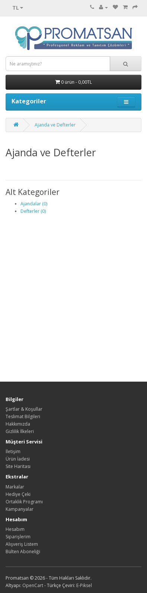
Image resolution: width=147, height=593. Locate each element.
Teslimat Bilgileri (23, 416)
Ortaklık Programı (24, 502)
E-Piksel (84, 585)
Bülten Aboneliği (23, 551)
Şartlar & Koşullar (24, 409)
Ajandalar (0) (33, 204)
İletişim (13, 451)
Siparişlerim (18, 536)
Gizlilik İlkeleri (20, 431)
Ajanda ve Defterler (55, 125)
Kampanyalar (19, 509)
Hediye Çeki (18, 494)
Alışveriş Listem (22, 544)
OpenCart (32, 585)
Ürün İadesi (18, 459)
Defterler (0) (33, 211)
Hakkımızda (18, 424)
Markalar (15, 487)
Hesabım (15, 529)
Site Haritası (18, 466)
